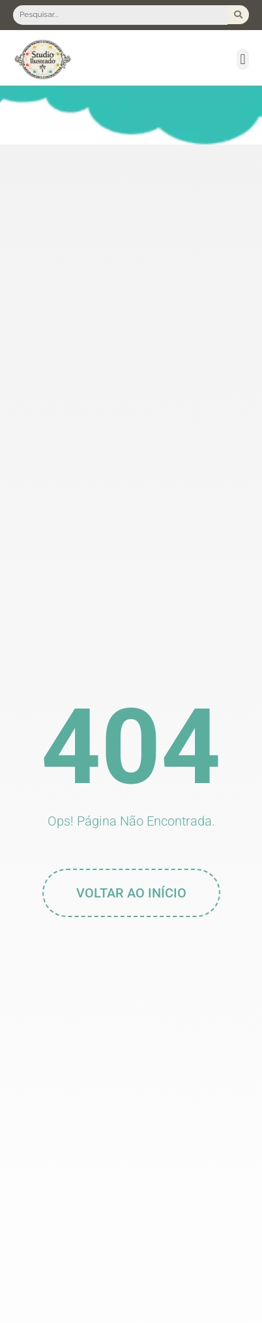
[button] (243, 59)
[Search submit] (238, 14)
